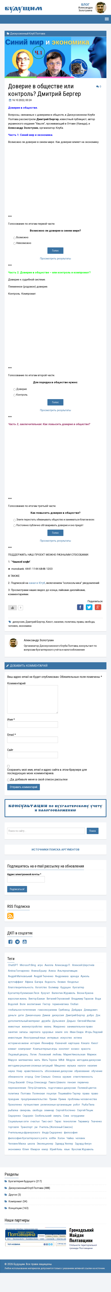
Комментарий (16, 683)
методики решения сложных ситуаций (69, 1070)
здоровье (76, 1035)
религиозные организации (41, 1117)
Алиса (53, 971)
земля (87, 1035)
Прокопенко (94, 1111)
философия (38, 1146)
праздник (94, 1105)
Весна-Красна (86, 994)
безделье (74, 982)
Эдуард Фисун (37, 1158)
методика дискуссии (31, 1070)
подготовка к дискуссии (43, 1099)
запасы (51, 1035)
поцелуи (39, 1105)
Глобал (84, 1006)
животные (34, 1029)
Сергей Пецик (75, 1122)
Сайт (10, 749)
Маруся (48, 1064)
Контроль (22, 394)
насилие (59, 621)
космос (12, 1058)
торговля (88, 1134)
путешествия (15, 1117)
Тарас (36, 1134)
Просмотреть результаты (55, 258)
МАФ (97, 1064)
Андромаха (63, 977)
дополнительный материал (31, 1023)
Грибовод (66, 1012)
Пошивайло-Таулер (57, 1105)
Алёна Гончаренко (19, 971)
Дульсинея (66, 1023)
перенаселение (82, 1093)
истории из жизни (42, 1047)
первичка (65, 1093)
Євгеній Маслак (17, 1029)
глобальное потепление (22, 1012)
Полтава (13, 1105)
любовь (81, 1058)
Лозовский (68, 1058)
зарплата (63, 1035)
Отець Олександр (18, 1093)
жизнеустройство (53, 1029)
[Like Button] (12, 607)
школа (61, 1152)
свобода (89, 621)
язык (25, 1163)
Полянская (26, 1105)
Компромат (15, 1215)
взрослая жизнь (17, 1000)
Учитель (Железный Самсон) (44, 1140)
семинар (38, 1122)
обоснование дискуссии (23, 1082)
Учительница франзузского (79, 1140)
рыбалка (87, 1117)
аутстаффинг (16, 982)
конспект (97, 1052)
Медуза (12, 1070)
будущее (67, 988)
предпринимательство (21, 1111)
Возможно (22, 237)
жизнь (69, 1029)
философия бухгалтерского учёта (67, 1146)
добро (93, 1018)
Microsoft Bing (28, 965)
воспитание (43, 1006)
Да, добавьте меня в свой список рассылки (37, 779)
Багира (39, 982)
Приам (40, 1111)
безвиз (62, 982)
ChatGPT (13, 965)
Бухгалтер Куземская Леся (24, 994)
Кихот (49, 621)
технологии (48, 1134)
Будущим (25, 9)
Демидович (93, 1012)
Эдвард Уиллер (17, 1158)
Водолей (21, 1006)
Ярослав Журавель (41, 1163)
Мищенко (13, 1076)
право (83, 1105)
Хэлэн (11, 1152)
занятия (40, 1035)
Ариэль (86, 977)
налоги (35, 1076)
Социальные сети (83, 1128)
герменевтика (69, 1006)
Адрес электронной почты (24, 874)
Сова (53, 1128)
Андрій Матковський (20, 977)
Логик (56, 1058)
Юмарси (76, 1158)
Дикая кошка (33, 1018)
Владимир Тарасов (84, 1000)
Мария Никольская (19, 1064)
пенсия (54, 1093)
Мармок (37, 1064)
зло (95, 1035)
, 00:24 (20, 100)
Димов (47, 1018)
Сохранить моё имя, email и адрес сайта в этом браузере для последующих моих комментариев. (47, 771)
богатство (42, 988)
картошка (13, 1052)
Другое (13, 1209)
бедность (51, 982)
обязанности (78, 1082)
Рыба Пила (73, 1117)
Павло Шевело (39, 1093)
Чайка (20, 1152)
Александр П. (64, 965)
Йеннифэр (73, 1047)
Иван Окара (15, 1041)
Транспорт (14, 1140)
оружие (40, 1087)
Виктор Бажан (37, 1000)
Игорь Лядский (33, 1041)
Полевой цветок (69, 1099)
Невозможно (23, 243)
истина (26, 1047)
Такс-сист (25, 1134)
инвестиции (50, 1041)
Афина (29, 982)
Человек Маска (46, 1152)
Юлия (65, 1158)
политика (70, 621)
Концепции (15, 1222)
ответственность (57, 1087)
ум (23, 1140)
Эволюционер (75, 1152)
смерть (44, 1128)
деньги (12, 1018)
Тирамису (62, 1134)
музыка (25, 1076)
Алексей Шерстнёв (85, 965)
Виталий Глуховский (59, 1000)
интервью (89, 1041)
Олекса (30, 1087)
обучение (62, 1082)
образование (47, 1082)
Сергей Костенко (55, 1122)
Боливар (55, 988)
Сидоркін (13, 1128)
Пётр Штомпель (17, 1099)
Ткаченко (75, 1134)
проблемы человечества (70, 1111)
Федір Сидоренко (18, 1146)
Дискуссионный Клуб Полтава (27, 33)
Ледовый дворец (40, 1058)
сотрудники (64, 1128)
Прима (50, 1111)
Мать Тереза (85, 1064)
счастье (13, 1134)
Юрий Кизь (14, 1163)
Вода (11, 1006)
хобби (93, 1146)
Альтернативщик (68, 971)
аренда (76, 977)
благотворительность (21, 988)
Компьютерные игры (78, 1052)
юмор (85, 1158)
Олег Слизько (16, 1087)
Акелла (50, 965)
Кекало (25, 1052)
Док (10, 1023)
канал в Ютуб (37, 583)
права (80, 621)
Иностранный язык (70, 1041)
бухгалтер (80, 988)
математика (61, 1064)
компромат (57, 1052)
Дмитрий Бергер (35, 621)
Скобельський (29, 1128)
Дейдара (79, 1012)
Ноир (64, 1076)
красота (23, 1058)
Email (11, 734)
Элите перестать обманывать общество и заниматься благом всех (55, 519)
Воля (31, 1006)
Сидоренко (92, 1122)
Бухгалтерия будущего (22, 1195)
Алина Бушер (39, 971)
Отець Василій (77, 1087)
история (60, 1047)
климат (44, 1052)
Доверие (21, 389)
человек (13, 625)
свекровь (13, 1122)
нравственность (79, 1076)
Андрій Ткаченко (45, 977)
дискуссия (18, 621)
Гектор (56, 1006)
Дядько (79, 1023)
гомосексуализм (48, 1012)
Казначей (86, 1047)
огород (91, 1082)
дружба (53, 1023)
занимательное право (21, 1035)
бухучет (46, 994)
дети (21, 1018)
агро (41, 965)
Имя (11, 719)
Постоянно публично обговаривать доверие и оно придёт (49, 525)
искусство (14, 1047)
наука (56, 1076)
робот (62, 1117)
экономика (25, 625)
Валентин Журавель (65, 994)
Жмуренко (80, 1029)
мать (73, 1064)
